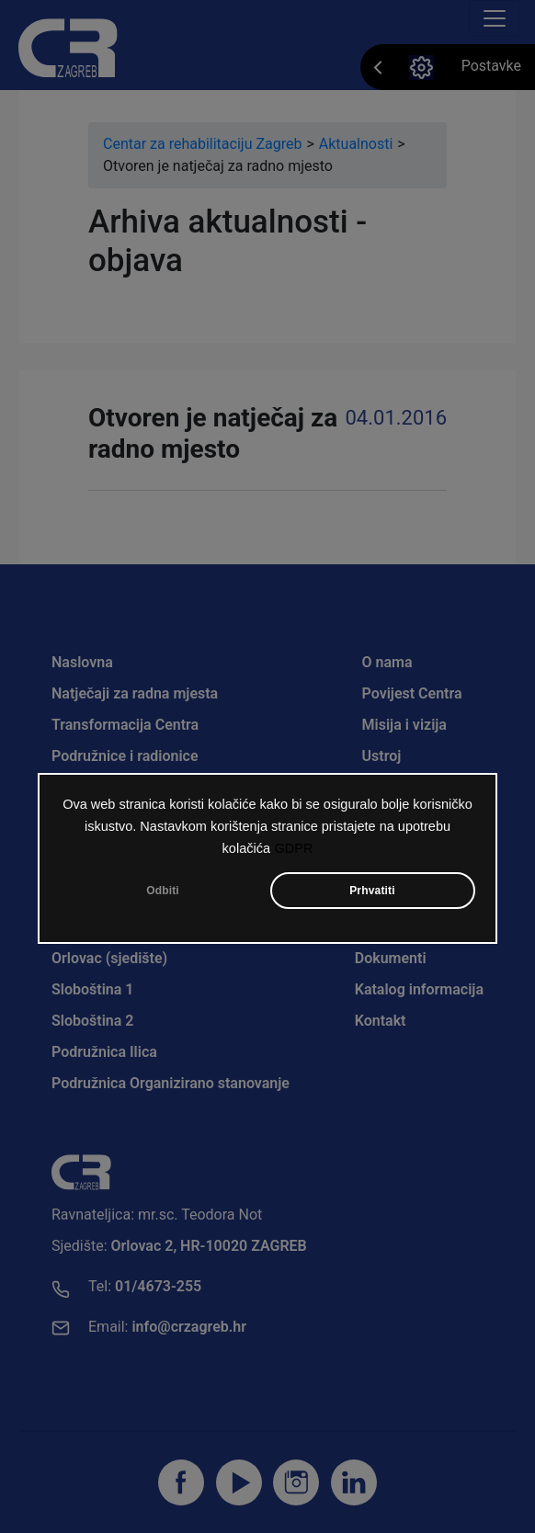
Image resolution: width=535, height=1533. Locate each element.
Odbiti (162, 890)
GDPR (293, 848)
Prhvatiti (372, 890)
